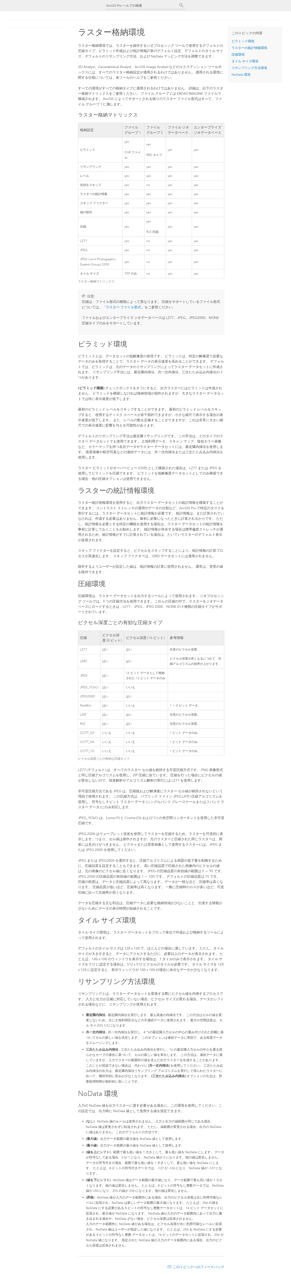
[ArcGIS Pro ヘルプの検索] (141, 5)
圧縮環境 (238, 54)
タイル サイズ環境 (245, 61)
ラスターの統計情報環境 (249, 48)
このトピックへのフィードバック (198, 1267)
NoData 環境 (241, 74)
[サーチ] (181, 5)
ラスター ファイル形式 (123, 307)
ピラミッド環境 (243, 41)
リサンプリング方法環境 (249, 68)
